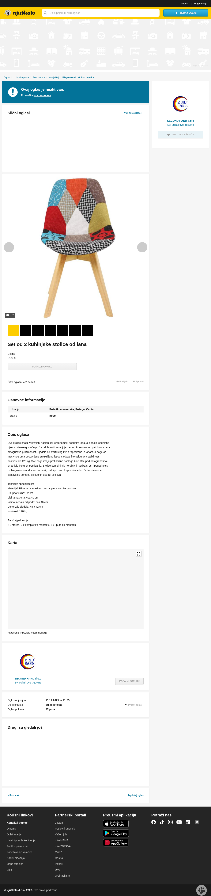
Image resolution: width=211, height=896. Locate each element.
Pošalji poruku (42, 366)
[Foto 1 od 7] (13, 330)
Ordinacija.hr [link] (62, 875)
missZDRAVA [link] (63, 846)
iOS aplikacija (116, 823)
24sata (59, 822)
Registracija (200, 3)
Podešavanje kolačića (19, 852)
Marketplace (23, 77)
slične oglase (42, 95)
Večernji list (61, 834)
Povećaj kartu (139, 554)
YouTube (179, 822)
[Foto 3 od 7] (38, 330)
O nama (11, 828)
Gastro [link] (59, 858)
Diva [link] (57, 869)
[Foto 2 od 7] (25, 330)
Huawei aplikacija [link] (116, 842)
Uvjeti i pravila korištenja (21, 840)
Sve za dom (39, 77)
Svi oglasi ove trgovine (28, 682)
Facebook (153, 822)
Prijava (184, 3)
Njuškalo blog (197, 822)
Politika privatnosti (17, 846)
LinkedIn (188, 822)
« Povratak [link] (13, 795)
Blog (9, 869)
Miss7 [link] (58, 852)
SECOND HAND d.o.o (27, 678)
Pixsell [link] (58, 863)
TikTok (162, 822)
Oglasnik (8, 77)
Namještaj (53, 77)
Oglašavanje (14, 834)
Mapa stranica (15, 863)
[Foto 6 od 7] (75, 330)
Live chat (201, 890)
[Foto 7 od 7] (87, 330)
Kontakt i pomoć (17, 822)
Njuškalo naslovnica (20, 13)
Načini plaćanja (16, 858)
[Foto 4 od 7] (50, 330)
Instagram (170, 822)
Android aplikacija (116, 833)
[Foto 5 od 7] (62, 330)
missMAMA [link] (61, 840)
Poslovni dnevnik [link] (65, 828)
